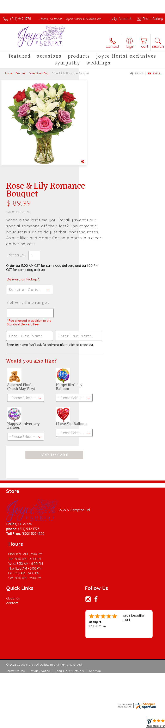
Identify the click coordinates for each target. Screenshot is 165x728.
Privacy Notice (40, 579)
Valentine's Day (38, 77)
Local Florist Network (69, 579)
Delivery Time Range (98, 214)
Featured (21, 77)
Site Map (95, 579)
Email (154, 77)
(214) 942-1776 (20, 19)
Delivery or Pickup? (101, 187)
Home (8, 77)
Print (136, 77)
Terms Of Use (15, 579)
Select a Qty (94, 163)
